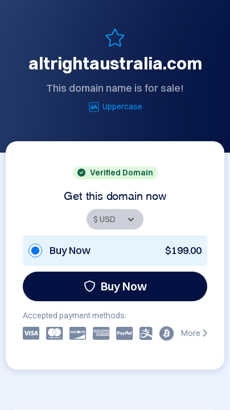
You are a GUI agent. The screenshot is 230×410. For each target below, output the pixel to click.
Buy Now (115, 286)
